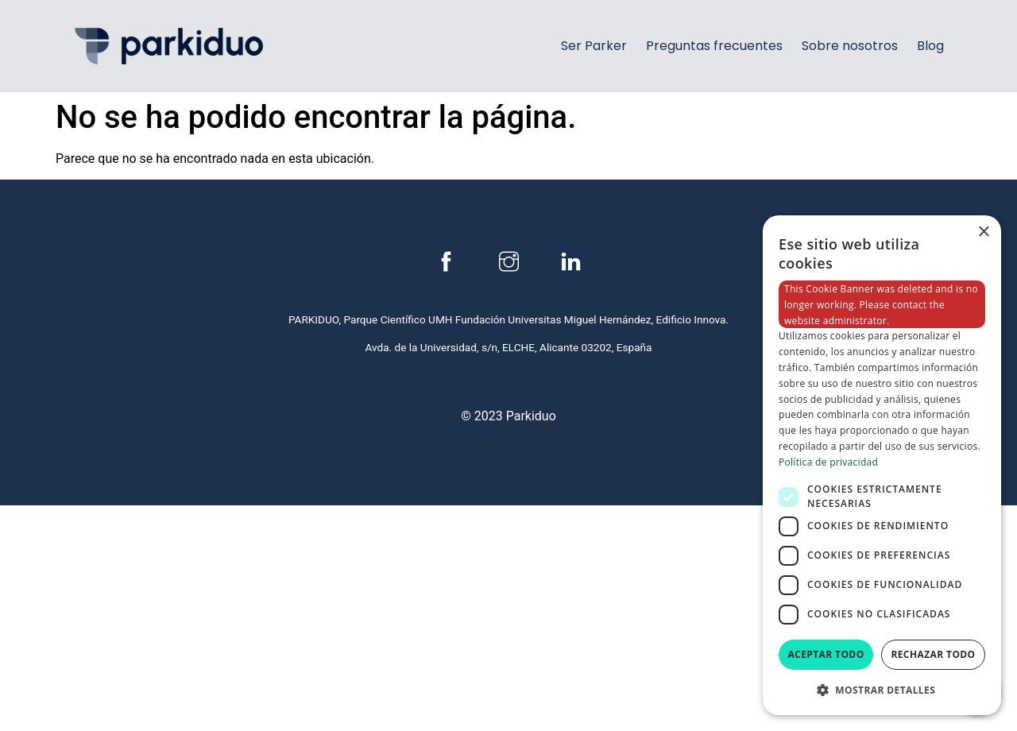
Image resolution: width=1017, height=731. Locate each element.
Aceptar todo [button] (825, 654)
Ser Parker (594, 46)
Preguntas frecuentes (714, 46)
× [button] (983, 232)
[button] (882, 689)
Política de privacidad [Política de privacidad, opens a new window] (828, 462)
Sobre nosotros (850, 46)
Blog (930, 46)
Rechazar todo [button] (933, 654)
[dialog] (882, 465)
